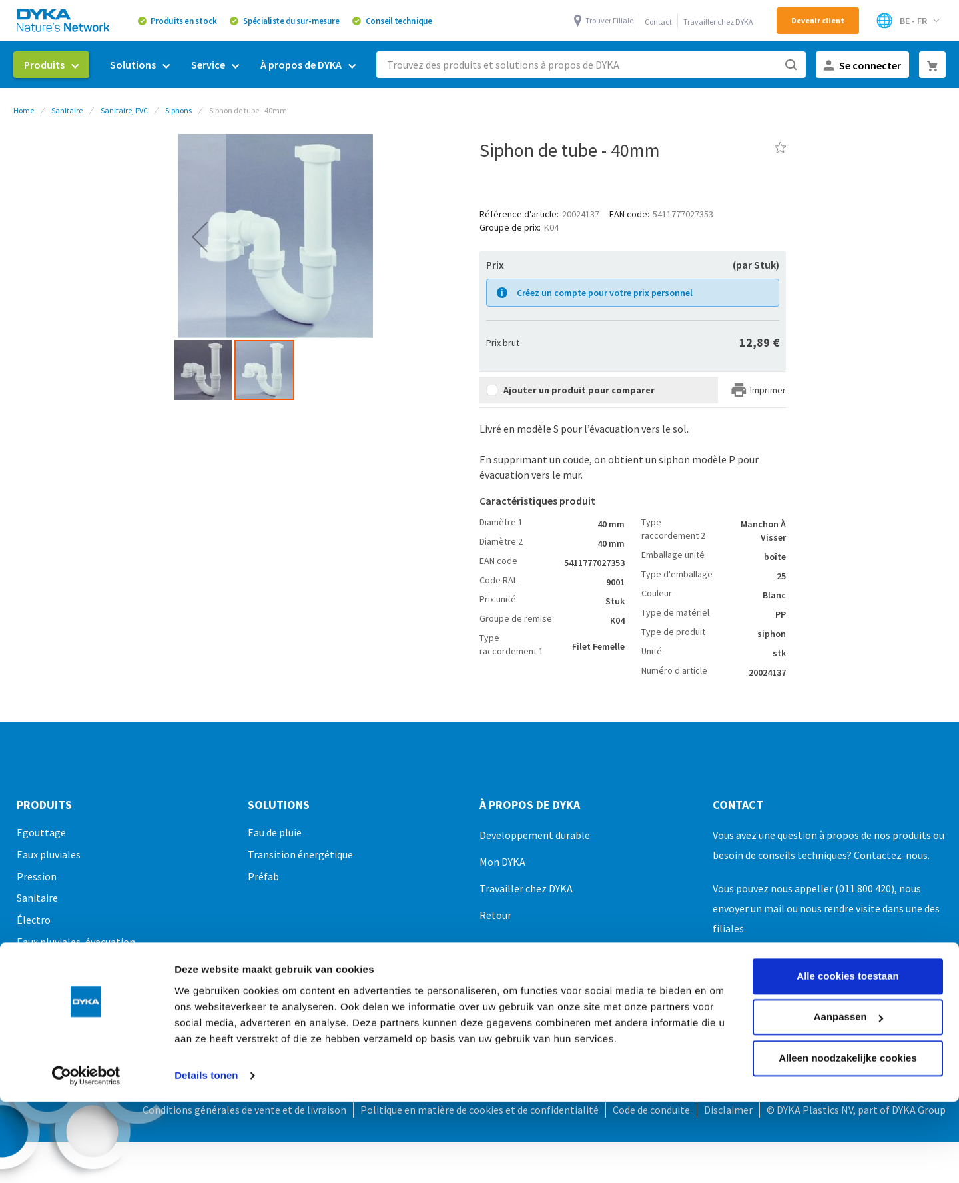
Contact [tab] (738, 805)
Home (23, 110)
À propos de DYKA (530, 805)
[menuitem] (51, 64)
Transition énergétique (300, 854)
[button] (199, 236)
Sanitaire (67, 110)
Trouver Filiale (609, 20)
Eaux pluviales (49, 854)
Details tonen (206, 997)
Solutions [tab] (279, 805)
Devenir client (817, 20)
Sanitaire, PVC (124, 110)
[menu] (189, 65)
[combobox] (591, 64)
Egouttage (41, 832)
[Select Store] (907, 20)
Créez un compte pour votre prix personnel (605, 293)
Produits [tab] (44, 805)
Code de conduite (651, 1109)
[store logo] (64, 20)
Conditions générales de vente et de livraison (244, 1109)
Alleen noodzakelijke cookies (848, 980)
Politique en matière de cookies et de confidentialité (479, 1109)
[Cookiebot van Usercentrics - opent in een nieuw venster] (86, 998)
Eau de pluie (275, 832)
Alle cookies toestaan (847, 898)
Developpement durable (535, 835)
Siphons (178, 110)
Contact (658, 22)
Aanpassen (848, 938)
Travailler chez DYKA (718, 22)
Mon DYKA (502, 861)
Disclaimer (728, 1109)
